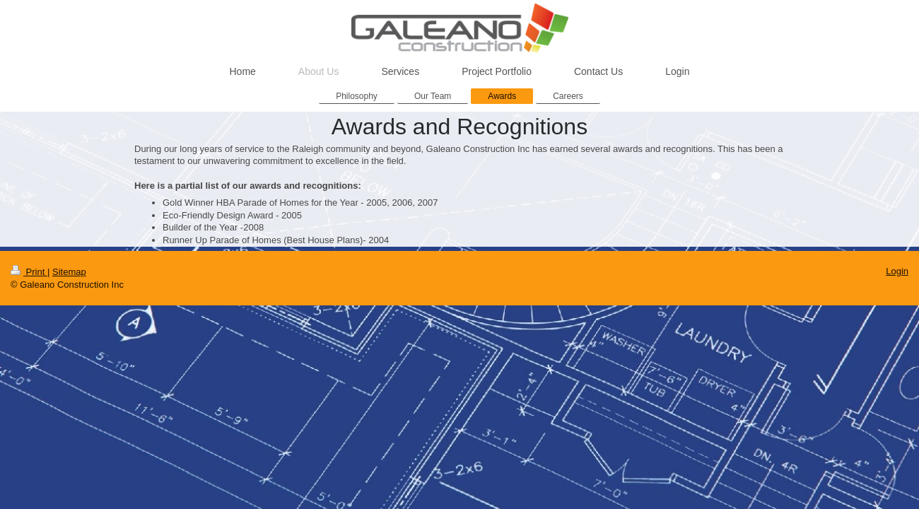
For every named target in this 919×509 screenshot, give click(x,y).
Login (897, 271)
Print (29, 272)
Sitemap (69, 272)
